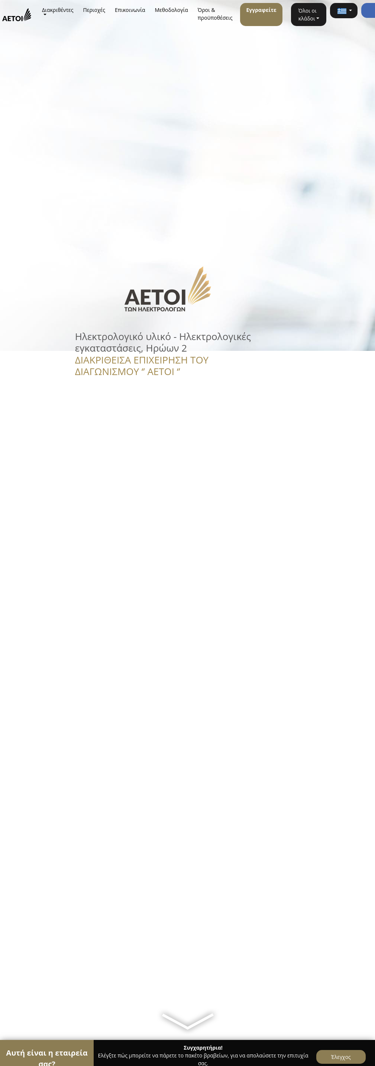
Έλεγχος (341, 1056)
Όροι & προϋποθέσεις (215, 13)
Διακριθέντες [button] (58, 9)
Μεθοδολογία (171, 9)
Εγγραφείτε (261, 9)
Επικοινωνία (130, 9)
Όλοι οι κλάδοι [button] (307, 14)
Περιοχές (94, 9)
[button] (344, 10)
